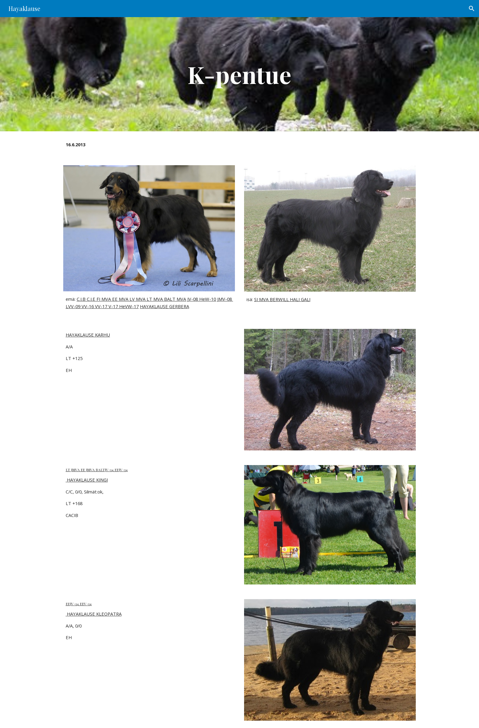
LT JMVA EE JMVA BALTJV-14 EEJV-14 (97, 469)
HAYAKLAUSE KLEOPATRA (94, 614)
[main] (239, 74)
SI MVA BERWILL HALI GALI (282, 299)
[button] (471, 8)
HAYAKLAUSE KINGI (87, 480)
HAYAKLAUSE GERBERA (164, 306)
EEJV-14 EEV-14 (79, 603)
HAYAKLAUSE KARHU (88, 335)
